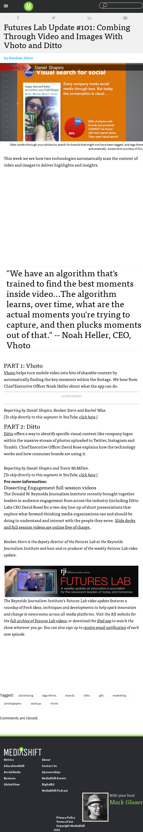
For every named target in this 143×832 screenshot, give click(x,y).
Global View (12, 784)
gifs (101, 695)
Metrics (9, 760)
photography (13, 703)
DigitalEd (48, 784)
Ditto (8, 433)
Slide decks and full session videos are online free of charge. (69, 523)
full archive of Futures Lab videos (38, 620)
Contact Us (49, 766)
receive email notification (104, 627)
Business (9, 778)
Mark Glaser (126, 802)
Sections (6, 6)
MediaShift (22, 751)
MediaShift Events (54, 778)
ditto (87, 695)
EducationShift (14, 766)
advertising (26, 695)
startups (36, 703)
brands (70, 695)
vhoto (54, 703)
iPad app (104, 620)
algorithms (49, 695)
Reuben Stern (21, 58)
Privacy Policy (65, 818)
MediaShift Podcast (55, 791)
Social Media (12, 772)
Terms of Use (64, 822)
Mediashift (28, 6)
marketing (119, 695)
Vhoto (9, 372)
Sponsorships (51, 772)
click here (87, 416)
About (46, 760)
